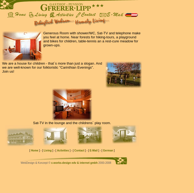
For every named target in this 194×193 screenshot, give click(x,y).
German (108, 150)
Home (34, 150)
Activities (63, 150)
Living (48, 150)
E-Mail (94, 150)
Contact (79, 150)
